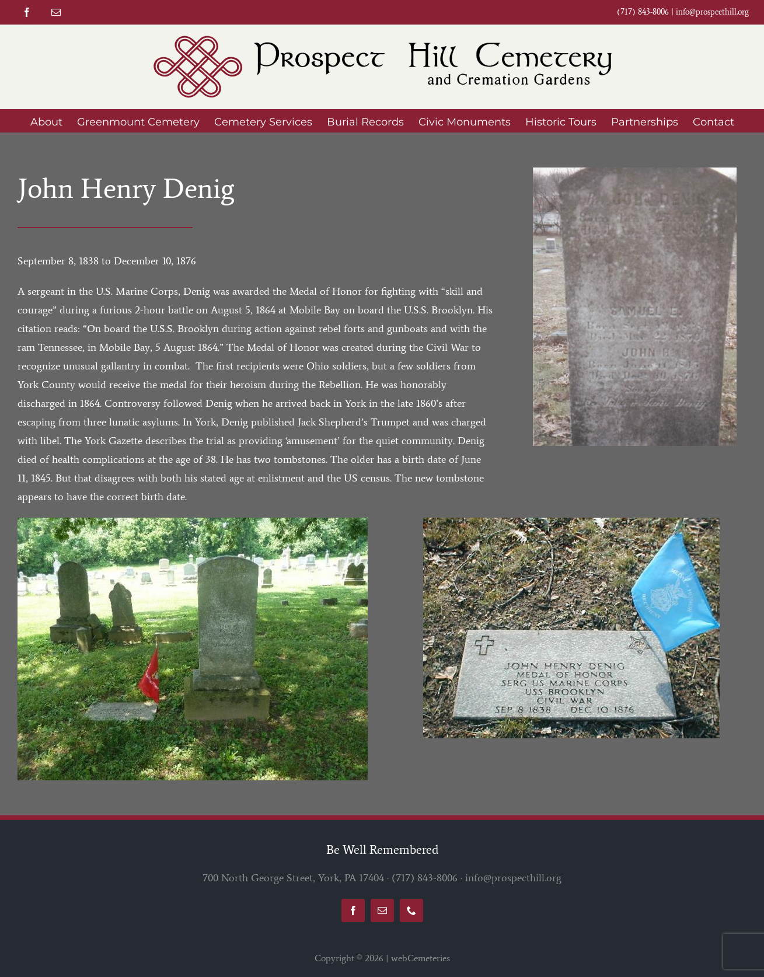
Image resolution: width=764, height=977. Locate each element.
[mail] (56, 12)
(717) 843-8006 (425, 877)
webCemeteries (420, 958)
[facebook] (27, 12)
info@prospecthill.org (712, 12)
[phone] (411, 910)
